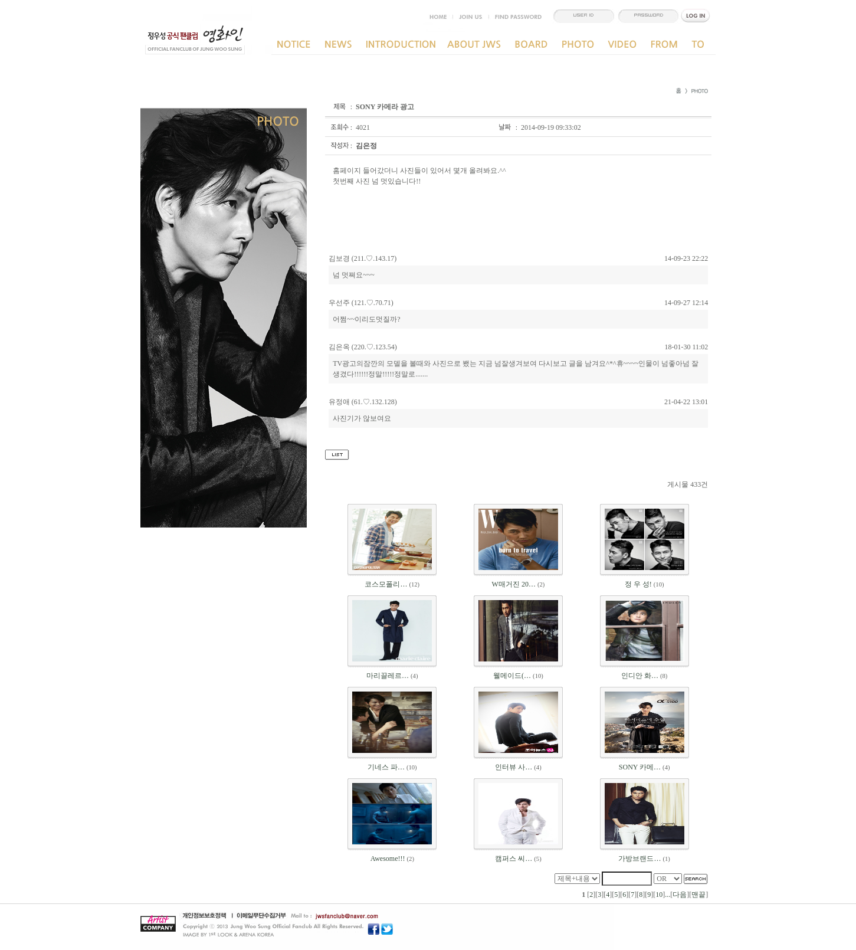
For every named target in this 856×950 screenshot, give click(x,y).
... (667, 894)
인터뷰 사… (513, 767)
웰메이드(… (512, 675)
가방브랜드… (639, 858)
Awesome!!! (387, 858)
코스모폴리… (386, 584)
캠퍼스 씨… (513, 858)
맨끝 (698, 894)
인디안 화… (639, 675)
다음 (680, 894)
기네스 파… (386, 767)
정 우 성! (638, 584)
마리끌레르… (387, 675)
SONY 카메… (640, 767)
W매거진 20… (514, 584)
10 (659, 894)
